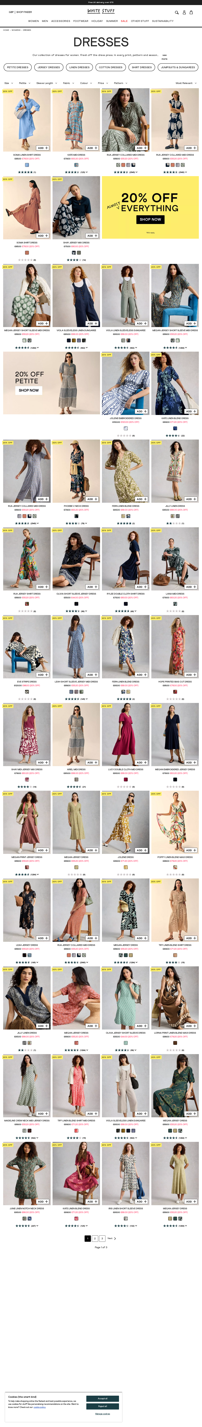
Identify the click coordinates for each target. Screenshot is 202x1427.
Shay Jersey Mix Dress (76, 243)
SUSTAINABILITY (163, 22)
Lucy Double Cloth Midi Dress (125, 769)
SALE (124, 22)
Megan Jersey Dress (76, 857)
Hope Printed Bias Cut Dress (175, 682)
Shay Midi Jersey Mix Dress (26, 769)
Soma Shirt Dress (27, 243)
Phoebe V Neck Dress (76, 506)
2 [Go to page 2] (97, 1238)
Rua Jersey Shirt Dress (27, 594)
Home (6, 30)
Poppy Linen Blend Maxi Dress (175, 857)
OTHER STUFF (140, 22)
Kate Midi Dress (76, 155)
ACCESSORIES (60, 22)
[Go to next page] (112, 1238)
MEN (45, 22)
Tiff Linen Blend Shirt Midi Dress (76, 1121)
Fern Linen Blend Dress (125, 506)
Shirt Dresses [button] (142, 67)
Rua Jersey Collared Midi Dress (126, 155)
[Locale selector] (11, 12)
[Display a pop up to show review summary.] (86, 172)
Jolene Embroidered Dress (126, 418)
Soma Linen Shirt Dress (27, 155)
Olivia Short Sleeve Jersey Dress (76, 594)
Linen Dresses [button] (79, 67)
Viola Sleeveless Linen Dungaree (76, 330)
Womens (16, 30)
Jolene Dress (126, 857)
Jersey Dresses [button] (49, 67)
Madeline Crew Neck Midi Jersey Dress (27, 1121)
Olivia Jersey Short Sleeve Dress (126, 1033)
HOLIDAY (97, 22)
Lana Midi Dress (175, 594)
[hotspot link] (150, 207)
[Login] (184, 11)
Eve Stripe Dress (27, 682)
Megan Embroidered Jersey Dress (175, 769)
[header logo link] (101, 11)
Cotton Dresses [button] (110, 67)
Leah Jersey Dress (27, 945)
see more (164, 57)
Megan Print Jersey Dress (27, 857)
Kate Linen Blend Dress (175, 418)
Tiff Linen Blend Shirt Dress (175, 945)
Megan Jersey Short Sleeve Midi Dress (27, 330)
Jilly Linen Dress (175, 506)
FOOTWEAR (81, 22)
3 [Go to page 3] (105, 1238)
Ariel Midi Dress (76, 769)
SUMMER (112, 22)
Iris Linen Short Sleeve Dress (126, 1209)
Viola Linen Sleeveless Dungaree (126, 330)
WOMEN (33, 22)
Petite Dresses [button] (17, 67)
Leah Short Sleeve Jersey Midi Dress (76, 682)
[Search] (177, 12)
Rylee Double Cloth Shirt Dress (126, 594)
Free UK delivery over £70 (101, 2)
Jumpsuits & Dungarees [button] (178, 67)
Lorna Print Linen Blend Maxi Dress (175, 1033)
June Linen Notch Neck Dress (27, 1209)
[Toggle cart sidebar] (191, 12)
